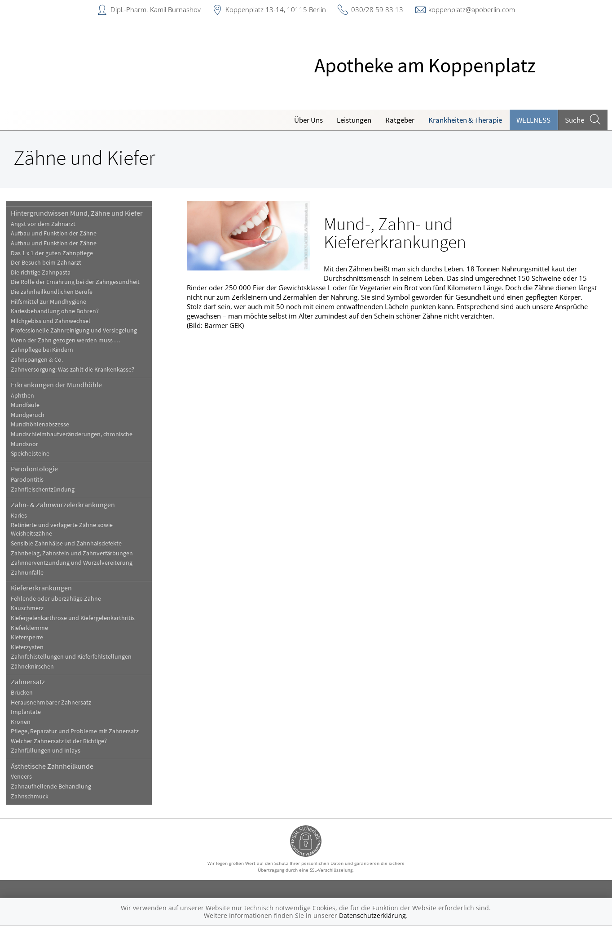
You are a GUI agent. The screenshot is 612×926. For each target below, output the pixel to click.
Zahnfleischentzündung (47, 489)
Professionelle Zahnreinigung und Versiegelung (78, 330)
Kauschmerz (31, 608)
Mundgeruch (32, 415)
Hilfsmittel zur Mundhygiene (53, 302)
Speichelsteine (34, 453)
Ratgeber (399, 120)
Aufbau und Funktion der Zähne (58, 233)
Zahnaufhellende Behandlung (55, 786)
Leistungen (354, 120)
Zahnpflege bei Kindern (46, 350)
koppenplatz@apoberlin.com (471, 9)
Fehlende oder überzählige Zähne (60, 599)
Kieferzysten (31, 647)
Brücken (26, 692)
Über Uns (308, 120)
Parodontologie (38, 468)
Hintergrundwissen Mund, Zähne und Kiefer (81, 212)
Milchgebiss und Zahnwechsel (55, 321)
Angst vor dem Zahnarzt (47, 224)
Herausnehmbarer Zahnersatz (55, 702)
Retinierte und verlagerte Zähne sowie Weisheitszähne (66, 529)
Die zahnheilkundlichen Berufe (56, 292)
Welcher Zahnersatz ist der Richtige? (63, 741)
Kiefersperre (31, 637)
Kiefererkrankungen (45, 587)
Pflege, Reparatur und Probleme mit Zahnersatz (79, 731)
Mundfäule (29, 405)
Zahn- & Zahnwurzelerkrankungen (67, 504)
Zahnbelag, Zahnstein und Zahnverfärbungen (76, 553)
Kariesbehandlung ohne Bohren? (59, 311)
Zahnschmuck (34, 796)
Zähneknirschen (36, 666)
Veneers (25, 776)
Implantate (30, 712)
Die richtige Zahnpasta (45, 272)
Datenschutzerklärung (372, 915)
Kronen (25, 722)
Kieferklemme (34, 628)
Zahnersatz (32, 681)
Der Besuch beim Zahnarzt (50, 262)
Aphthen (27, 395)
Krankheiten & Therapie (465, 120)
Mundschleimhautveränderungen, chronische (76, 434)
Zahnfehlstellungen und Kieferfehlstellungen (75, 656)
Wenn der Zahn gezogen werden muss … (69, 340)
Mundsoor (29, 444)
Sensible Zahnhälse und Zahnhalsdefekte (70, 543)
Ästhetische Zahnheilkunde (56, 766)
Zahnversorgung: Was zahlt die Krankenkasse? (77, 369)
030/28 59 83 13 (377, 9)
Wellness (533, 120)
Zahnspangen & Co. (41, 359)
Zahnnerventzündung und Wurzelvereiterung (76, 563)
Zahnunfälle (31, 572)
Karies (23, 515)
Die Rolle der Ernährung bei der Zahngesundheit (79, 282)
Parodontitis (31, 479)
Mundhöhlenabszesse (44, 424)
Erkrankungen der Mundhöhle (60, 384)
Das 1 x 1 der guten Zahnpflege (56, 253)
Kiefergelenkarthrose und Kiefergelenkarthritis (77, 618)
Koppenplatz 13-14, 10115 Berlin (275, 9)
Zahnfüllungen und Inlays (50, 750)
